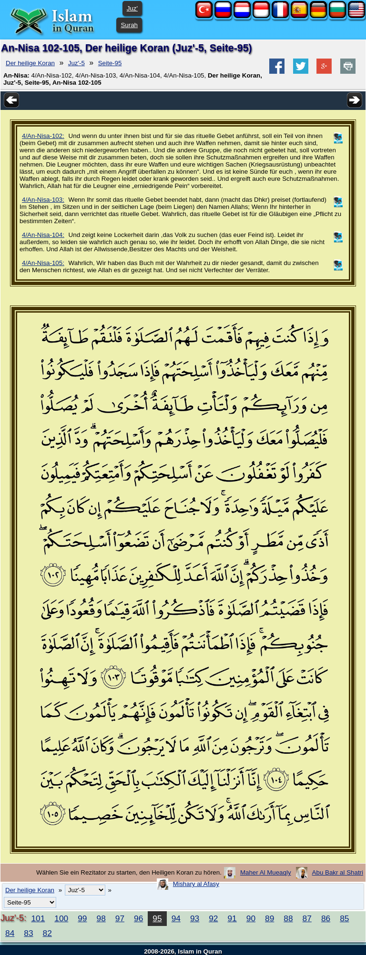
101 (38, 918)
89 (269, 918)
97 (119, 918)
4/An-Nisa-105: (43, 262)
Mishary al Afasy (196, 883)
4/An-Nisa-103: (43, 199)
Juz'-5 (76, 63)
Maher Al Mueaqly (265, 872)
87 (307, 918)
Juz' (132, 8)
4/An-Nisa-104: (43, 234)
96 (138, 918)
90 (250, 918)
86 (325, 918)
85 (344, 918)
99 (82, 918)
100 (61, 918)
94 (176, 918)
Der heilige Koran (30, 63)
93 (194, 918)
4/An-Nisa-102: (43, 135)
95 (157, 918)
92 (213, 918)
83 (28, 933)
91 (231, 918)
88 (288, 918)
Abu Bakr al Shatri (337, 872)
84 (9, 933)
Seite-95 (110, 63)
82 (47, 933)
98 (101, 918)
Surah (129, 25)
